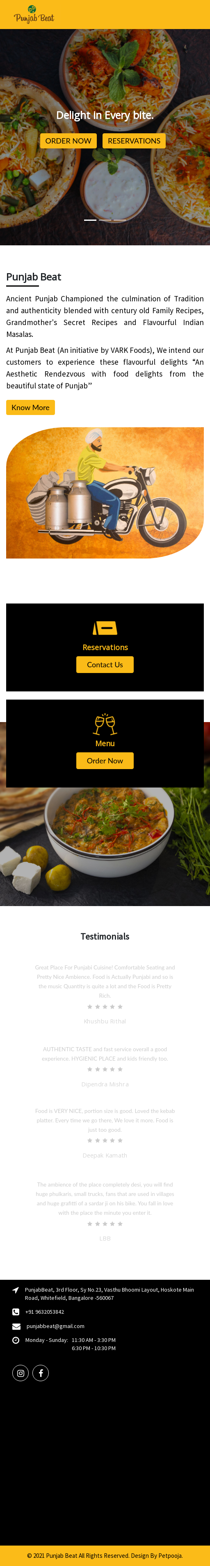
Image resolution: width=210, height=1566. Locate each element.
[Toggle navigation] (194, 14)
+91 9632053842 (44, 1311)
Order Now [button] (105, 760)
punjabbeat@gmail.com (55, 1326)
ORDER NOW (68, 140)
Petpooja (170, 1555)
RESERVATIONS (134, 140)
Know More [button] (30, 407)
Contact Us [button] (105, 664)
